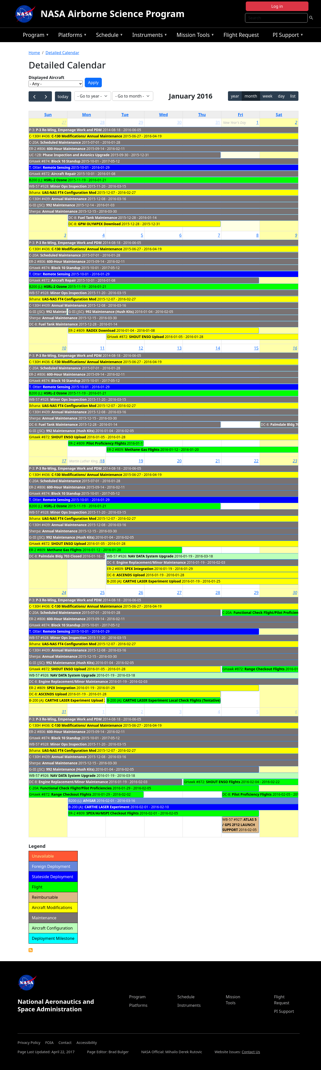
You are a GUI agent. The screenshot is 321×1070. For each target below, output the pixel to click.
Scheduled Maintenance (60, 142)
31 (217, 122)
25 (102, 592)
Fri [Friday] (240, 114)
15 (256, 348)
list (293, 96)
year (235, 96)
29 (140, 122)
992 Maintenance (61, 205)
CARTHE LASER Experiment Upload (152, 581)
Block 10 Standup (65, 161)
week (267, 96)
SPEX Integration (139, 568)
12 (140, 348)
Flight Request (241, 34)
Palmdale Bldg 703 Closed (291, 424)
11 (102, 348)
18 (102, 461)
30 (179, 122)
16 (295, 348)
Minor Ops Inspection (68, 186)
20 (179, 461)
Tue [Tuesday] (124, 114)
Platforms (71, 35)
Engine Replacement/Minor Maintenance (151, 562)
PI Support (286, 35)
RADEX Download (100, 330)
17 (64, 461)
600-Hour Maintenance (66, 148)
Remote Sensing (56, 167)
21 (217, 461)
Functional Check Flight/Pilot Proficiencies (269, 612)
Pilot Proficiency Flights (106, 443)
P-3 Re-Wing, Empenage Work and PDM (69, 129)
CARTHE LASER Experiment (107, 806)
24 (64, 592)
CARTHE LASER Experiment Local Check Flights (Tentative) (171, 700)
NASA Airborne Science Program (113, 14)
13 (179, 348)
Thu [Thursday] (202, 114)
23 (295, 461)
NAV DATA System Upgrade (151, 556)
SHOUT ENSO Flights (223, 781)
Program (34, 35)
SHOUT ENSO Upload (146, 336)
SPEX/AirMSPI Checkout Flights (112, 813)
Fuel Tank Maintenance (97, 217)
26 (140, 592)
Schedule (108, 35)
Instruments (149, 35)
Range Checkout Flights (265, 669)
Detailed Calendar (62, 52)
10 (64, 348)
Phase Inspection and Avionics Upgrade (76, 154)
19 (140, 461)
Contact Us (251, 1051)
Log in (277, 6)
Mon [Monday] (86, 114)
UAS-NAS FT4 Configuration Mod (69, 192)
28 (102, 122)
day (281, 96)
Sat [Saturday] (279, 114)
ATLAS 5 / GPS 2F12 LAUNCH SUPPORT (239, 824)
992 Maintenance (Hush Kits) (110, 311)
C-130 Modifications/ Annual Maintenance (86, 136)
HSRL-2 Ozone (55, 180)
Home (34, 52)
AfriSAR (89, 800)
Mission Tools (194, 35)
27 (64, 122)
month (251, 96)
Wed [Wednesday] (163, 114)
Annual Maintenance (69, 198)
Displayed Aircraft (46, 77)
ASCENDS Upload (130, 574)
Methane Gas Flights (142, 449)
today (63, 96)
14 (217, 348)
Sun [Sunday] (48, 114)
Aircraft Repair (63, 173)
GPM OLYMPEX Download (99, 223)
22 (256, 461)
